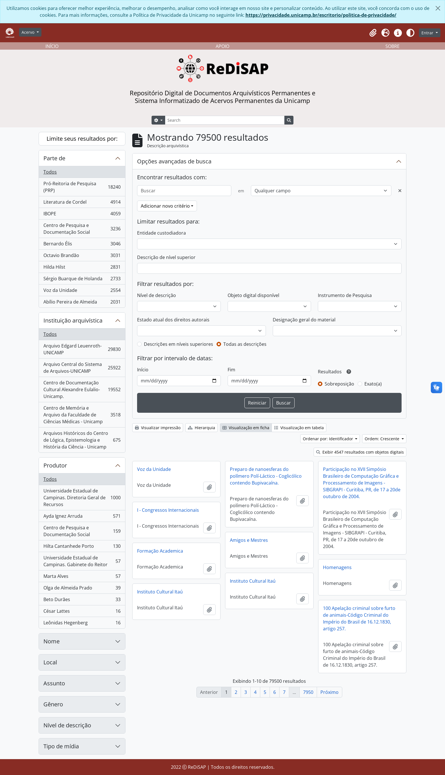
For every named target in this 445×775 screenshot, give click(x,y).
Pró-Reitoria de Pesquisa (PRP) (82, 186)
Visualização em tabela (299, 427)
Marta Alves (82, 577)
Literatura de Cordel (82, 203)
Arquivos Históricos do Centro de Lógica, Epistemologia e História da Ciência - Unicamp (82, 440)
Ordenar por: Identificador (328, 438)
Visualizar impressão (157, 427)
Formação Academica (160, 551)
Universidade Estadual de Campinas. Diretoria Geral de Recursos (82, 497)
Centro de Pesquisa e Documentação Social (82, 228)
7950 (308, 692)
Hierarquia (201, 427)
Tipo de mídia (61, 746)
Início (142, 370)
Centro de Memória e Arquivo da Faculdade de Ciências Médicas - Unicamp (82, 415)
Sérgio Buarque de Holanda (82, 280)
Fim (231, 370)
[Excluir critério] (400, 190)
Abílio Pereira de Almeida (82, 303)
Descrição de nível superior (166, 257)
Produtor (55, 465)
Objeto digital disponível (253, 295)
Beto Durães (82, 600)
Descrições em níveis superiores (178, 344)
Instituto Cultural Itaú (253, 581)
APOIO (222, 46)
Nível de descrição (67, 725)
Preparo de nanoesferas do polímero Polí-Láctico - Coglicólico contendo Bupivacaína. (266, 476)
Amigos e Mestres (249, 540)
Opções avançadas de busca (174, 161)
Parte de (54, 158)
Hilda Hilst (82, 268)
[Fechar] (438, 8)
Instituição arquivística (72, 320)
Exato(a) (373, 384)
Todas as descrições (244, 344)
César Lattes (82, 612)
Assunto (54, 683)
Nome (51, 641)
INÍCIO (51, 46)
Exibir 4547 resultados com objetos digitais (360, 452)
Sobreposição (339, 384)
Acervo (28, 32)
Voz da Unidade (82, 291)
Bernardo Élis (82, 245)
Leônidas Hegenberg (82, 623)
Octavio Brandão (82, 256)
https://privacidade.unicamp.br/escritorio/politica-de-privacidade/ (320, 15)
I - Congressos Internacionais (168, 510)
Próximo (329, 692)
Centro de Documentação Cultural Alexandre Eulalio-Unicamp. (82, 389)
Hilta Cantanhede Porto (82, 547)
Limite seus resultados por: (82, 138)
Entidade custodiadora (161, 233)
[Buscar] (184, 190)
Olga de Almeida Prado (82, 589)
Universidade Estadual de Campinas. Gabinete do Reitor (82, 561)
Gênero (53, 704)
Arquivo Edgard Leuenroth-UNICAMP (82, 349)
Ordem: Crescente (382, 438)
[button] (373, 33)
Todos (50, 172)
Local (50, 662)
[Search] (225, 120)
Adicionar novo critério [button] (165, 206)
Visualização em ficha (245, 427)
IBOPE (82, 215)
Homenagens (337, 567)
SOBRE (392, 46)
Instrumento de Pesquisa (345, 295)
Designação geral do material (304, 320)
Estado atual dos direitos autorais (173, 320)
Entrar (427, 32)
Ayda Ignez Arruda (82, 517)
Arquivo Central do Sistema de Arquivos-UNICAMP (82, 367)
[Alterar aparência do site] (410, 33)
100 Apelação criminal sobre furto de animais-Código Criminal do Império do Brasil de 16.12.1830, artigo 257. (359, 618)
